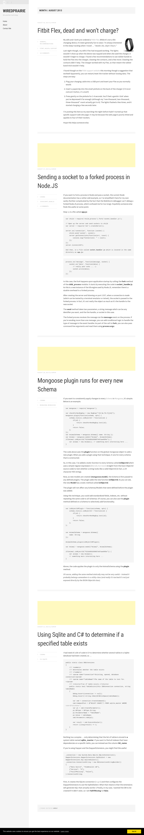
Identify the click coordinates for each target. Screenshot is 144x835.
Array (55, 826)
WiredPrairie (14, 11)
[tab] (4, 2)
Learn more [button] (64, 831)
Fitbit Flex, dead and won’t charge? (76, 34)
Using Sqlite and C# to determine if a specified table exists (81, 651)
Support (54, 57)
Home (5, 21)
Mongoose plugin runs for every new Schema (85, 393)
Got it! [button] (134, 831)
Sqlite (45, 677)
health (47, 57)
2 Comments (44, 215)
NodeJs (51, 210)
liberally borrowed (99, 474)
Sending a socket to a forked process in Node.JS (80, 190)
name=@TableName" (73, 723)
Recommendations (46, 52)
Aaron (53, 22)
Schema (109, 407)
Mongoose (52, 414)
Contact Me (7, 28)
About (5, 25)
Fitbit (42, 57)
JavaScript (44, 210)
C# (41, 677)
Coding (42, 206)
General (43, 50)
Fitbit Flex (95, 48)
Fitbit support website (91, 79)
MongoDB (43, 414)
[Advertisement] (86, 164)
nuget (98, 799)
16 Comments (44, 62)
